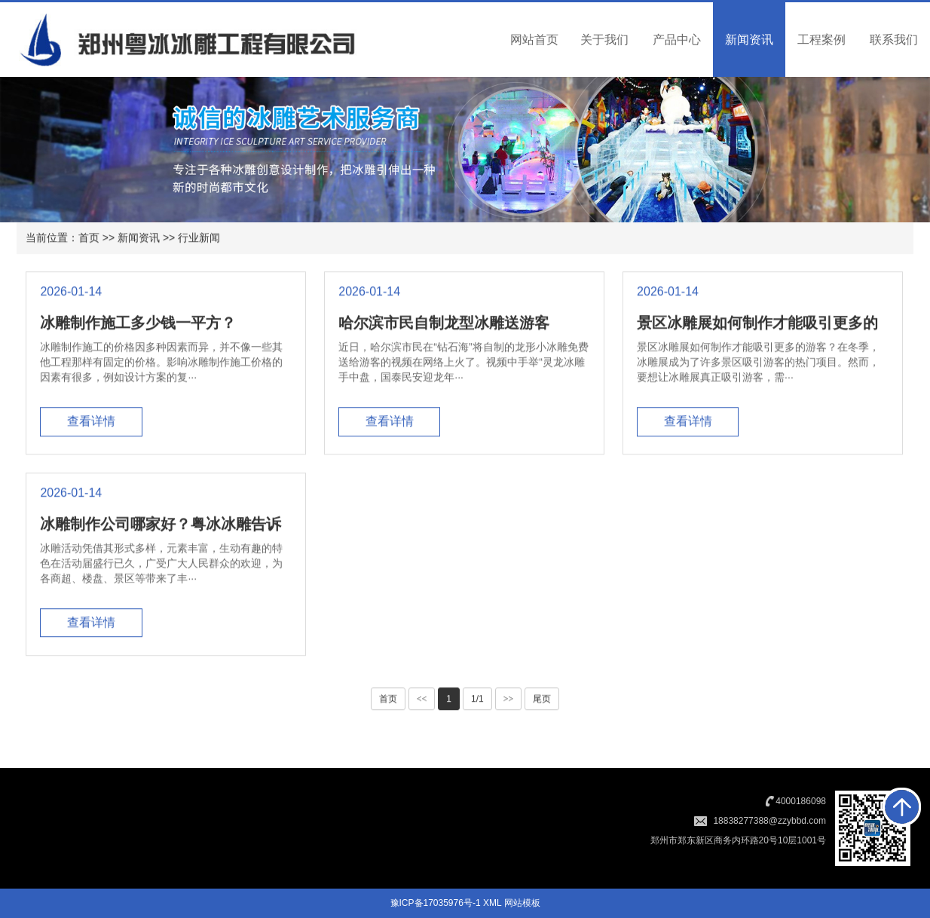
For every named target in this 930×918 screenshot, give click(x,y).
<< (422, 701)
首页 (88, 239)
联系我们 (894, 39)
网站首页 (534, 39)
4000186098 (801, 801)
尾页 (542, 701)
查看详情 (91, 423)
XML (492, 903)
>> (508, 701)
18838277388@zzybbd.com (769, 820)
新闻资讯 (749, 39)
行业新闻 (199, 239)
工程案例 (821, 39)
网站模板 (522, 903)
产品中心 (677, 39)
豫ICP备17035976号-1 (435, 903)
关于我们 (604, 39)
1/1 (477, 701)
